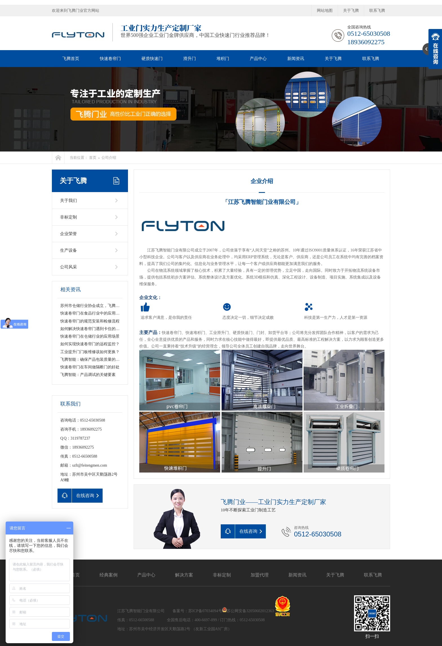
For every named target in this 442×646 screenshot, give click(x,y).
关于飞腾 (351, 10)
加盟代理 (260, 575)
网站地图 (325, 10)
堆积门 (222, 58)
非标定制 (68, 217)
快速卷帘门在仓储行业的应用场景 (90, 336)
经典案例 (109, 575)
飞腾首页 (70, 58)
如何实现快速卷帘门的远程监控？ (90, 344)
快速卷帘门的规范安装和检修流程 (90, 321)
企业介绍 (262, 181)
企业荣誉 (68, 233)
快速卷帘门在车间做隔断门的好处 (90, 367)
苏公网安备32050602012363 (250, 611)
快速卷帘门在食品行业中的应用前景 (91, 313)
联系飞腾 (377, 10)
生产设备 (68, 250)
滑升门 (189, 58)
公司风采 (68, 267)
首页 (92, 157)
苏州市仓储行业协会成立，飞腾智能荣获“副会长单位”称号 (111, 306)
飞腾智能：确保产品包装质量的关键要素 (95, 359)
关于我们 (68, 200)
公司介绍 (108, 157)
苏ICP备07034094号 (205, 611)
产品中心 (258, 58)
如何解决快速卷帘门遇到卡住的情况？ (93, 329)
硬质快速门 (152, 58)
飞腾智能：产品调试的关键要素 (88, 375)
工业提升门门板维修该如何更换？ (90, 352)
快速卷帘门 (110, 58)
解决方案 (184, 575)
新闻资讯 (295, 58)
